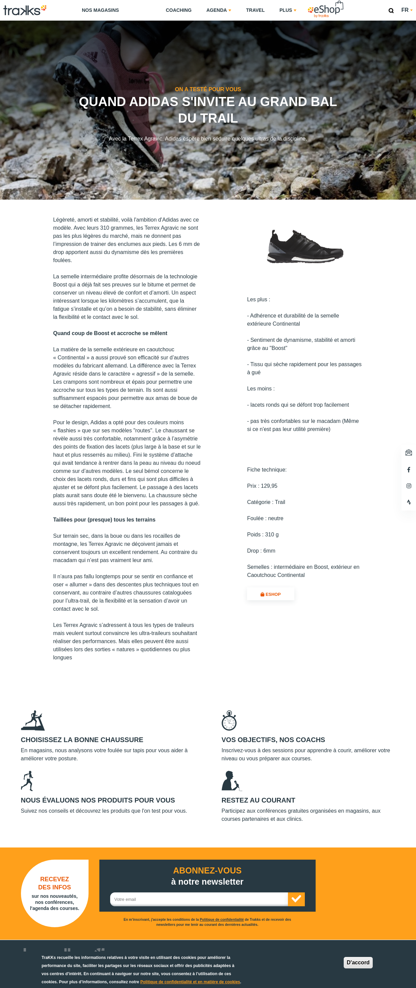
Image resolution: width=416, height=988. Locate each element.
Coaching (179, 10)
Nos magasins (100, 10)
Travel (255, 10)
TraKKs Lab (142, 9)
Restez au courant (258, 800)
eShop (347, 2)
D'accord (358, 962)
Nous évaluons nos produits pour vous (98, 800)
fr (407, 10)
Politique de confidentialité (222, 919)
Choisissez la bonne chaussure (82, 739)
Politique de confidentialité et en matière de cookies (190, 982)
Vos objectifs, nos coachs (273, 739)
